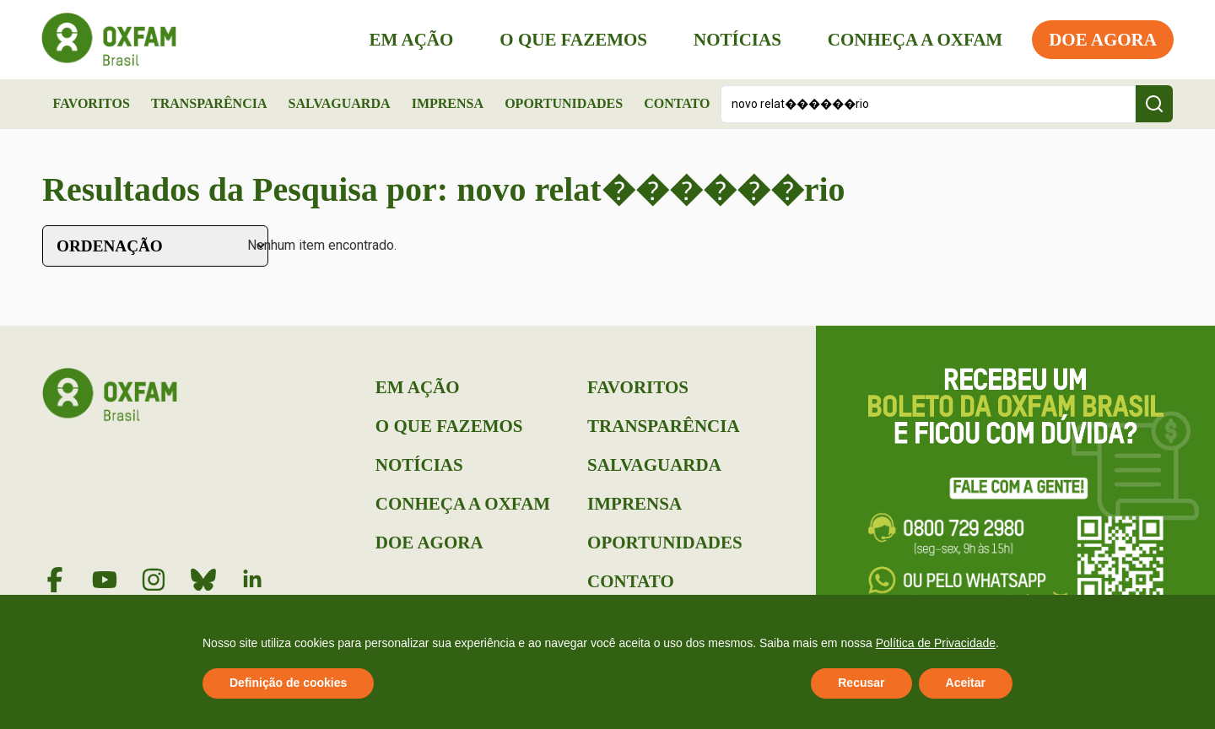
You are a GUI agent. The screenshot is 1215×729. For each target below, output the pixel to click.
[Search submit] (1154, 103)
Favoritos (91, 103)
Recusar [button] (861, 682)
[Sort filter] (155, 246)
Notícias (736, 40)
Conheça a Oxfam (914, 40)
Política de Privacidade (936, 643)
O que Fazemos (572, 40)
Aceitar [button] (966, 682)
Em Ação (411, 40)
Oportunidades (564, 103)
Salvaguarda (340, 103)
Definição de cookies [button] (288, 682)
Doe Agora (1102, 40)
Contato (677, 103)
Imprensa (447, 103)
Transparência (209, 103)
